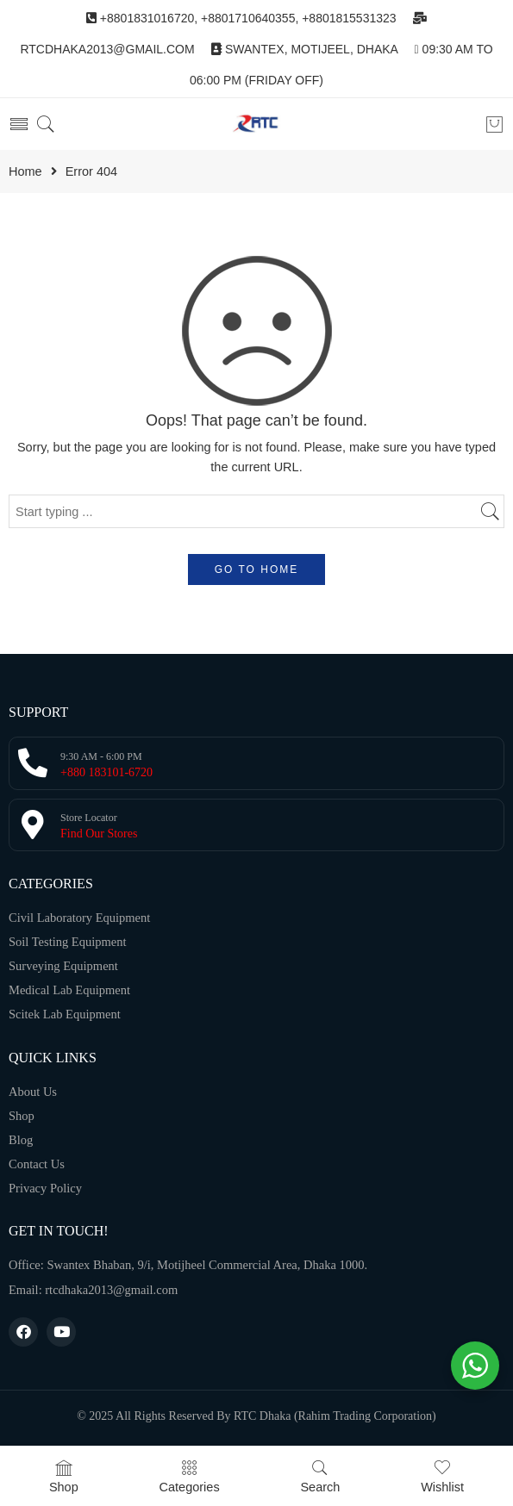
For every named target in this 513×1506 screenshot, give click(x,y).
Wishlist (442, 1476)
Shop (63, 1476)
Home (25, 171)
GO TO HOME (257, 569)
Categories (190, 1476)
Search (320, 1476)
